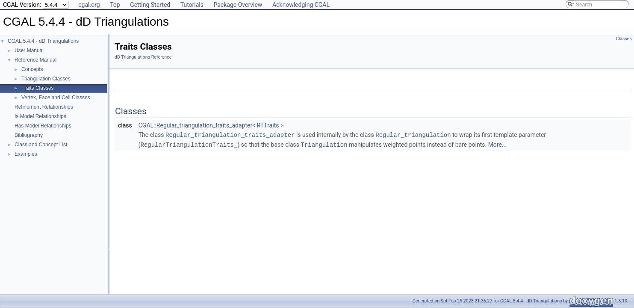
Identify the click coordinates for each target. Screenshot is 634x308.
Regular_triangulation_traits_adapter (230, 134)
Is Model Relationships (40, 116)
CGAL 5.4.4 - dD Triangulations (43, 41)
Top (115, 4)
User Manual (29, 50)
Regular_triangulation (413, 134)
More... (497, 144)
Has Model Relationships (43, 126)
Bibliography (29, 135)
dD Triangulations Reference (143, 57)
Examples (26, 154)
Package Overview (237, 4)
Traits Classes (37, 88)
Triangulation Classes (46, 79)
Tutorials (191, 4)
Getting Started (150, 4)
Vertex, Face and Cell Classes (55, 98)
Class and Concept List (41, 145)
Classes (624, 38)
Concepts (32, 69)
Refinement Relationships (44, 107)
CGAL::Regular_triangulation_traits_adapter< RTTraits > (211, 125)
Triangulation (324, 144)
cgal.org (89, 4)
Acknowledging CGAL (301, 4)
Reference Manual (35, 60)
